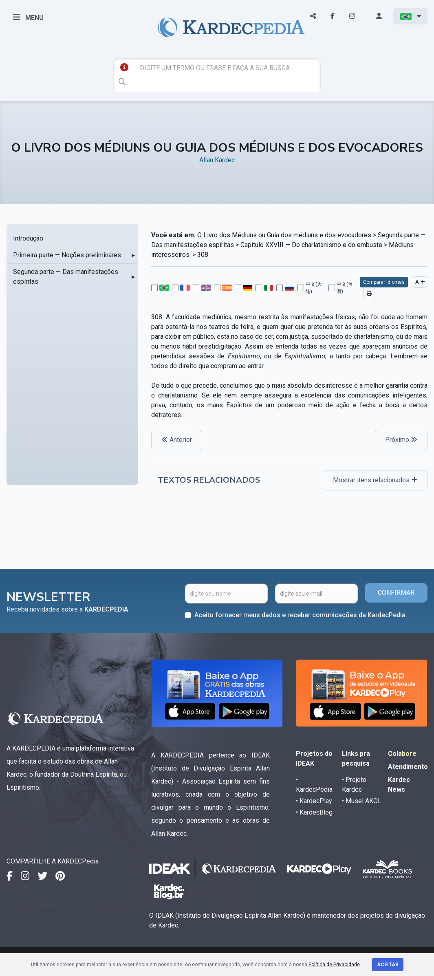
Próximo (401, 440)
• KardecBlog (314, 812)
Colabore (402, 753)
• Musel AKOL (361, 801)
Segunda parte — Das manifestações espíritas (65, 276)
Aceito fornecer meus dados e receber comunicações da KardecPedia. (300, 615)
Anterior (176, 440)
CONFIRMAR (396, 592)
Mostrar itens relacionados (375, 480)
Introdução (28, 238)
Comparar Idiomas (384, 282)
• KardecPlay (314, 801)
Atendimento (408, 767)
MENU (28, 17)
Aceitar (388, 964)
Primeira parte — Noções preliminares (67, 255)
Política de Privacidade (334, 964)
